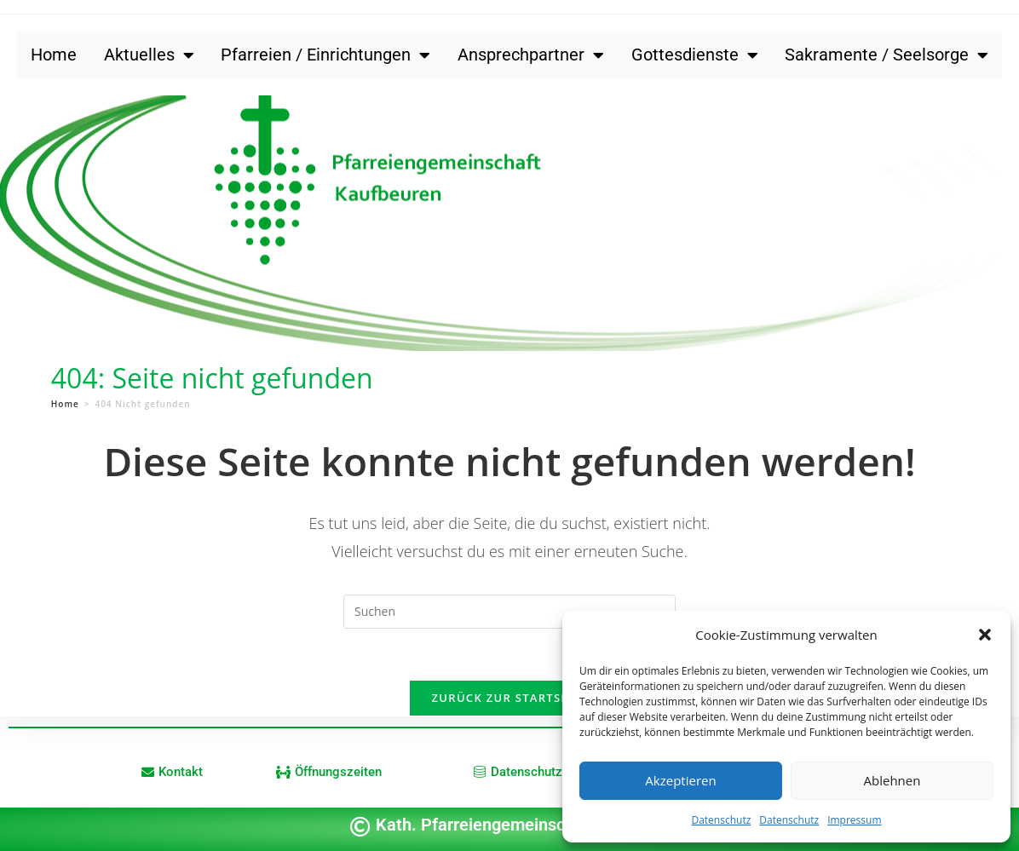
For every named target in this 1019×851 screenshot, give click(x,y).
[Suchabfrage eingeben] (509, 612)
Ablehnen (892, 780)
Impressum (854, 820)
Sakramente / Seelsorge (886, 55)
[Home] (65, 404)
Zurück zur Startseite (510, 697)
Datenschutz (721, 820)
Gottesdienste (694, 55)
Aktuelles (149, 55)
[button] (984, 634)
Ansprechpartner (531, 55)
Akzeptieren (680, 780)
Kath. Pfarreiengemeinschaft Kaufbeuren (532, 824)
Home (54, 54)
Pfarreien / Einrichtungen (325, 55)
